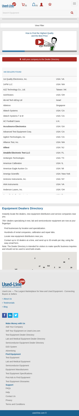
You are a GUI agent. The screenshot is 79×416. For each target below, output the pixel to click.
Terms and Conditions (15, 404)
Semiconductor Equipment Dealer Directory (25, 343)
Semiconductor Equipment (17, 365)
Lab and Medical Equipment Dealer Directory (25, 339)
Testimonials (8, 303)
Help (8, 392)
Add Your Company (14, 327)
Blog (5, 307)
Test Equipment (12, 357)
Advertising (10, 351)
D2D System (11, 347)
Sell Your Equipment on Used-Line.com (23, 331)
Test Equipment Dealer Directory (20, 335)
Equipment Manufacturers (17, 369)
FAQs (8, 388)
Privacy (9, 400)
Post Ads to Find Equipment (18, 377)
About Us (7, 299)
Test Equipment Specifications (19, 373)
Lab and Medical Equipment (18, 361)
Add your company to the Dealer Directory (39, 59)
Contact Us (10, 396)
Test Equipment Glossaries (17, 381)
